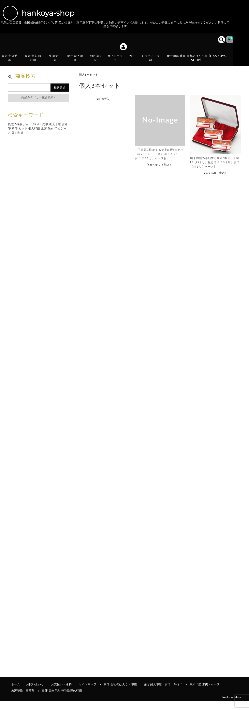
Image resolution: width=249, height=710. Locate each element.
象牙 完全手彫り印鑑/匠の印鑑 (62, 699)
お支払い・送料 (154, 61)
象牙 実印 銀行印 (34, 61)
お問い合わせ (35, 693)
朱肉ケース (57, 61)
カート (135, 64)
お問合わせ (98, 61)
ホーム (15, 693)
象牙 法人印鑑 (77, 61)
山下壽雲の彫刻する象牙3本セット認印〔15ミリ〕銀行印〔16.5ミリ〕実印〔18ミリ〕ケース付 (214, 171)
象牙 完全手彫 (11, 61)
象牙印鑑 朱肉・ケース (205, 693)
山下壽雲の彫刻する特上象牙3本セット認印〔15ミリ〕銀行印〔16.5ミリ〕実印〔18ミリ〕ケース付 (159, 163)
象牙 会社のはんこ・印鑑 (120, 693)
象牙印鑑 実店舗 (23, 699)
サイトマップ (118, 61)
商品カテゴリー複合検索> (38, 106)
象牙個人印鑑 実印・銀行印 (163, 693)
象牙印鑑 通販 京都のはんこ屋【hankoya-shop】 (199, 61)
